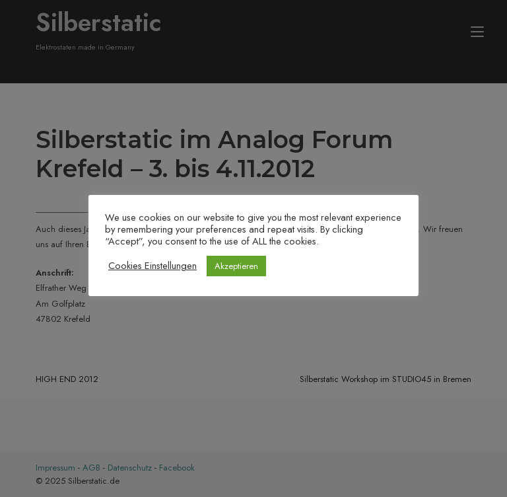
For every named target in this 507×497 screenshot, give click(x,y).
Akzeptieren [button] (236, 266)
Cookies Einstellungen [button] (152, 266)
